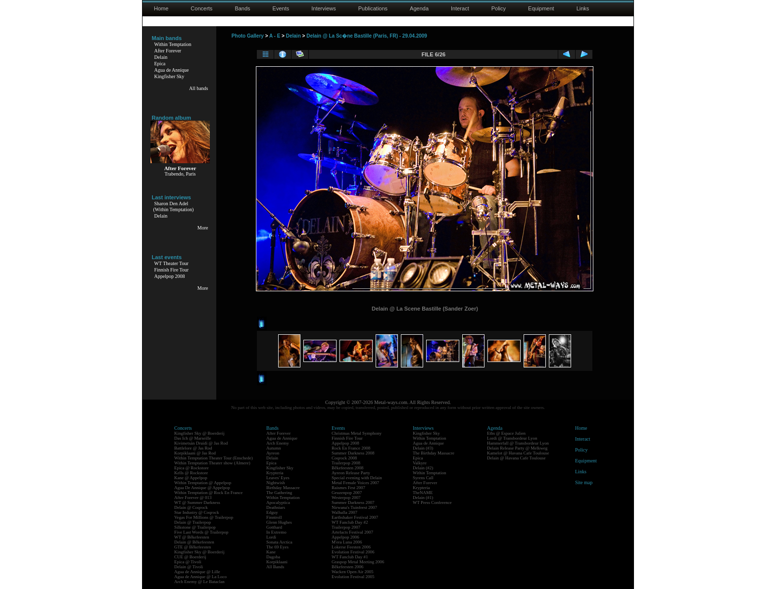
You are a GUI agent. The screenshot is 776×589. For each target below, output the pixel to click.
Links (583, 8)
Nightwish (275, 482)
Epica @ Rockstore (191, 467)
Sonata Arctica (279, 542)
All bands (198, 88)
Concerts (201, 8)
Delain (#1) (423, 497)
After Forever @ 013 (193, 497)
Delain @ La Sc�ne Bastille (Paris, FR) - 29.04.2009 (366, 36)
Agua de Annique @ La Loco (200, 576)
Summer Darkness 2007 (353, 502)
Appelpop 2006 (345, 537)
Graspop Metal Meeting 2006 (358, 561)
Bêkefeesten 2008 (347, 467)
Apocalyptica (278, 502)
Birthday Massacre (283, 487)
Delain (161, 57)
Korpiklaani (277, 561)
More (202, 227)
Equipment (541, 8)
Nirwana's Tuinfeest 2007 (354, 507)
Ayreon (272, 453)
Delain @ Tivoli (188, 566)
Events (281, 8)
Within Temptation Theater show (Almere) (212, 462)
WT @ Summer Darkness (197, 502)
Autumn (273, 448)
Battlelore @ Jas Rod (193, 448)
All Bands (275, 566)
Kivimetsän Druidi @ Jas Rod (201, 443)
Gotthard (274, 527)
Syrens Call (423, 477)
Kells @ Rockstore (191, 472)
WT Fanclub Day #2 (350, 522)
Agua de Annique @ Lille (197, 571)
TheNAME (423, 492)
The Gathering (279, 492)
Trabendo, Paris (180, 174)
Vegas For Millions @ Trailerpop (203, 517)
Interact (460, 8)
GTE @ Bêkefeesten (192, 546)
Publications (373, 8)
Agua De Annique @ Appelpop (202, 487)
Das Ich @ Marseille (192, 438)
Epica (160, 63)
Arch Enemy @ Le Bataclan (199, 581)
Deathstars (275, 507)
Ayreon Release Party (351, 472)
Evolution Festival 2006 (353, 551)
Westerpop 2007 (346, 497)
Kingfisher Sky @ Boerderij (199, 433)
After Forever (168, 50)
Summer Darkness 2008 (353, 453)
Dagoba (273, 556)
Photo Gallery (248, 36)
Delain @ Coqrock (191, 507)
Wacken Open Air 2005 (353, 571)
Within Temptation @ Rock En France (208, 492)
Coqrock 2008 (344, 457)
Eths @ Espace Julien (506, 433)
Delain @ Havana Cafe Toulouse (516, 457)
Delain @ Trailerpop (192, 522)
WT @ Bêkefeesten (191, 537)
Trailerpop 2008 (346, 462)
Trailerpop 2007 (346, 527)
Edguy (272, 512)
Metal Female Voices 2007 (355, 482)
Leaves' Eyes (278, 477)
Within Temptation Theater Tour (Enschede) (213, 457)
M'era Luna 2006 (347, 542)
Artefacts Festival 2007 (352, 532)
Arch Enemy (277, 443)
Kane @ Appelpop (190, 477)
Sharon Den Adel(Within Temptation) (173, 206)
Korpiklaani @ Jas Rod (195, 453)
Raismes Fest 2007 (348, 487)
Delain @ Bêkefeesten (194, 542)
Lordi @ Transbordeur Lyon (512, 438)
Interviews (323, 8)
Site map (583, 482)
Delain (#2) (423, 467)
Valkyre (420, 462)
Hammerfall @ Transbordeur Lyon (518, 443)
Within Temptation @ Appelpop (202, 482)
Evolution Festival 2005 (353, 576)
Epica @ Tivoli (187, 561)
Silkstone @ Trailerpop (195, 527)
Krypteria (274, 472)
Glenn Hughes (279, 522)
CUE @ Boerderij (190, 556)
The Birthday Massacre (433, 453)
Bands (242, 8)
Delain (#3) (423, 448)
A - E (274, 36)
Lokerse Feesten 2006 (351, 546)
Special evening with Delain (357, 477)
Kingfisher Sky (169, 76)
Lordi (271, 537)
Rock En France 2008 (351, 448)
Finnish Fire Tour (171, 269)
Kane (271, 551)
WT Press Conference (432, 502)
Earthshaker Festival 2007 (355, 517)
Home (161, 8)
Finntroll (274, 517)
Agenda (419, 8)
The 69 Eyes (277, 546)
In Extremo (276, 532)
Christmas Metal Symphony (357, 433)
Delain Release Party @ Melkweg (517, 448)
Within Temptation (173, 44)
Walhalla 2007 (344, 512)
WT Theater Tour (171, 263)
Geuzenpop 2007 (347, 492)
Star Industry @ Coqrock (196, 512)
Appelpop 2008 (169, 276)
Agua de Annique (171, 70)
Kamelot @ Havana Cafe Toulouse (518, 453)
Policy (498, 8)
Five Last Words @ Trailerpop (201, 532)
